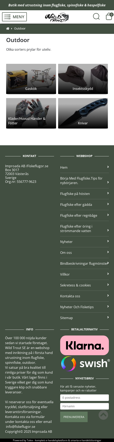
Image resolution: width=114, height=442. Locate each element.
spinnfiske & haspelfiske (86, 5)
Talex (30, 440)
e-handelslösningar (90, 440)
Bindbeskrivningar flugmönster (84, 263)
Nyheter (84, 241)
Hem (84, 167)
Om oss (84, 252)
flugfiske (58, 5)
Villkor (84, 274)
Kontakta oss (84, 296)
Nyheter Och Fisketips (84, 307)
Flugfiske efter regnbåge (84, 215)
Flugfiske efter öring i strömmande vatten (84, 228)
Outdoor (20, 28)
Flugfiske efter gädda (84, 204)
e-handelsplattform (57, 440)
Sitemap (84, 318)
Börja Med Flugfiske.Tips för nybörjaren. (84, 180)
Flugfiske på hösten (84, 193)
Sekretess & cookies (84, 285)
